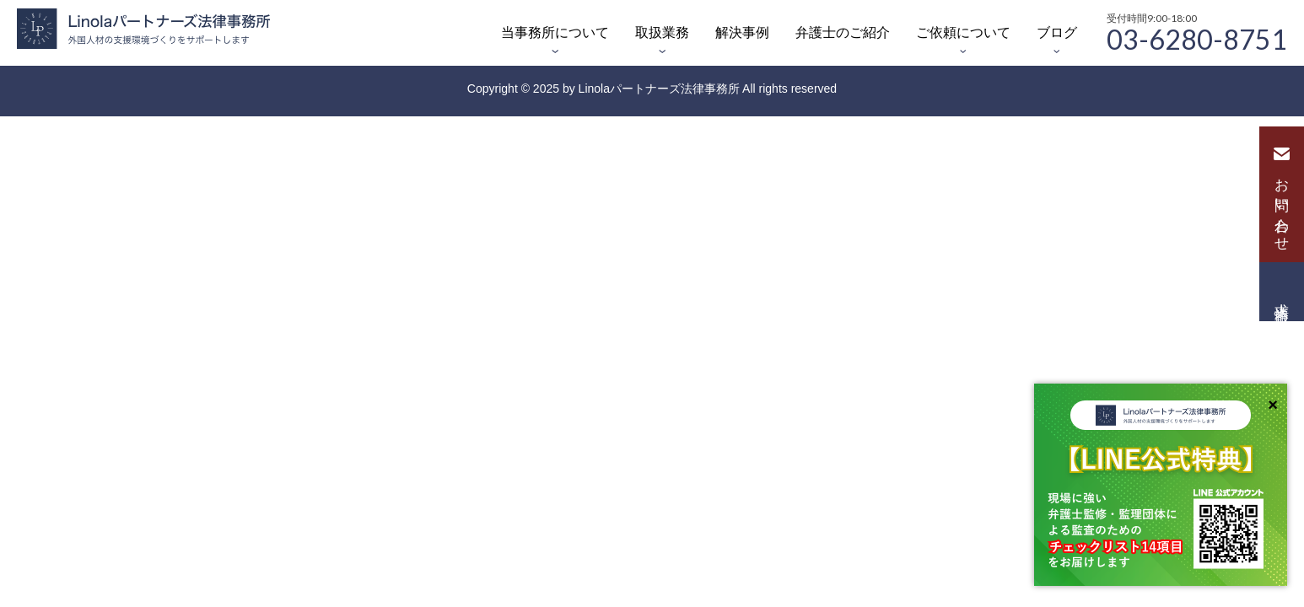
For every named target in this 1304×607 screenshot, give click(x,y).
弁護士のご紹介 (842, 32)
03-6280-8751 (1197, 38)
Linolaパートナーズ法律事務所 (659, 88)
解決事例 (742, 32)
